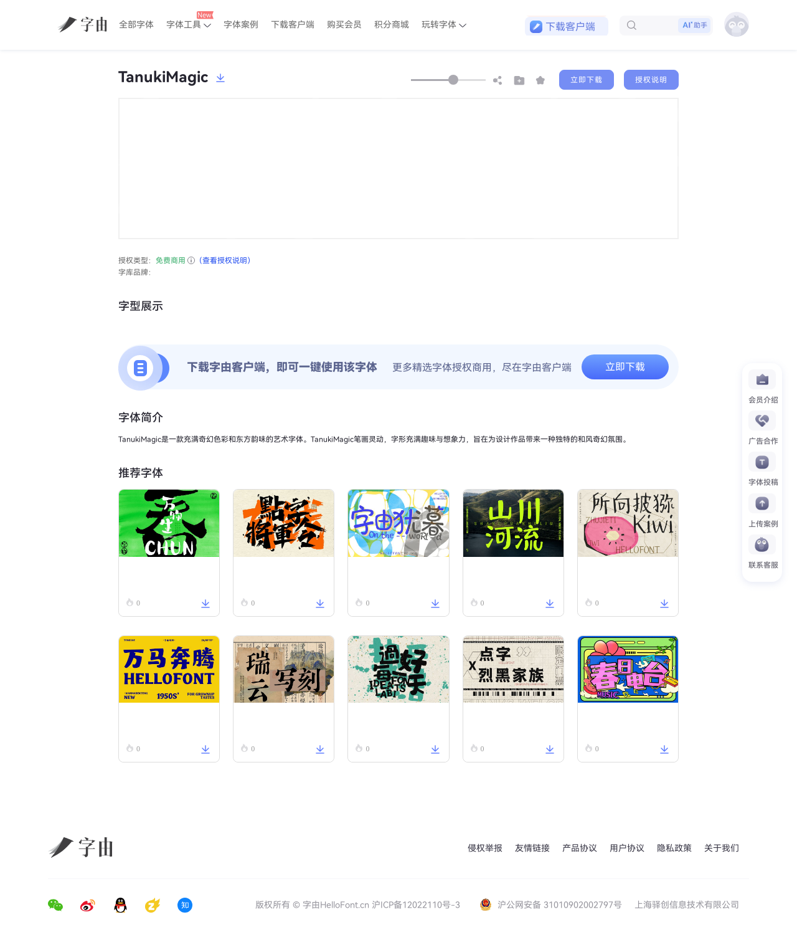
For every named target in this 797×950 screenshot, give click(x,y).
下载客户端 (292, 24)
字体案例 (241, 24)
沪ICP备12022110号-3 (416, 905)
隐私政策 (674, 848)
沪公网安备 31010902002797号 (552, 905)
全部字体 (136, 24)
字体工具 (190, 20)
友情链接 (532, 848)
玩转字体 (444, 24)
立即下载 (586, 79)
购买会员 (344, 24)
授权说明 (651, 79)
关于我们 (721, 848)
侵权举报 (485, 848)
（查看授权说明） (225, 260)
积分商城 (391, 24)
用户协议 (627, 848)
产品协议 (579, 848)
